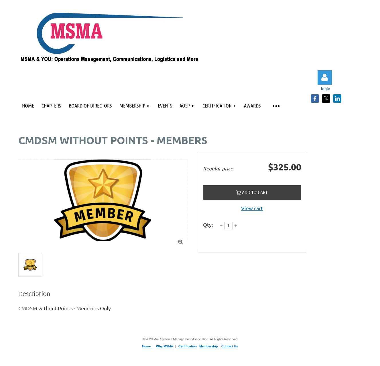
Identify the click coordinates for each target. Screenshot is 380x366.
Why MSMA (164, 346)
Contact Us (229, 346)
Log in (325, 77)
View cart (252, 208)
